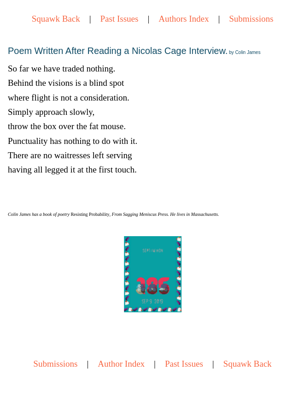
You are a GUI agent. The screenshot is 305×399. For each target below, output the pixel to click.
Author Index (121, 364)
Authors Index (183, 19)
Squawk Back (56, 19)
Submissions (251, 19)
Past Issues (119, 19)
